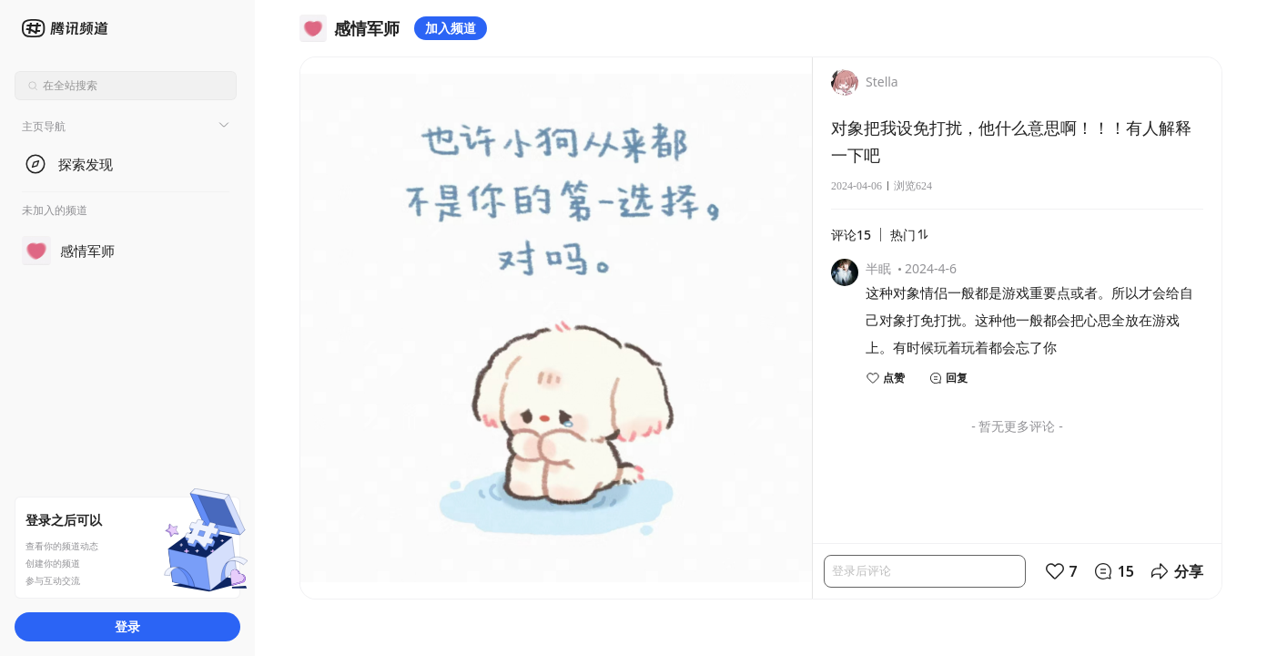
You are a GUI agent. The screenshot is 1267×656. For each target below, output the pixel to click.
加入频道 (450, 27)
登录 (127, 626)
